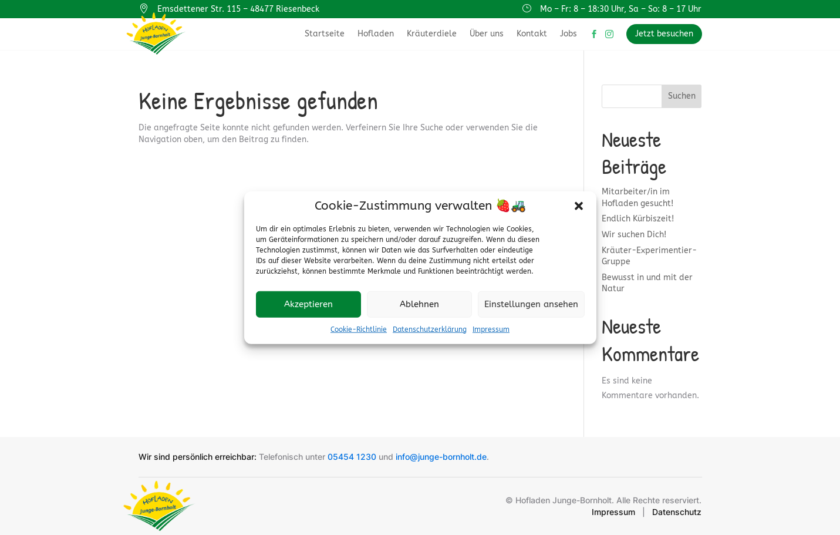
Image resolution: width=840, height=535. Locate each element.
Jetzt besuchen (664, 34)
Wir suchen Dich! (634, 235)
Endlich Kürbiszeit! (638, 219)
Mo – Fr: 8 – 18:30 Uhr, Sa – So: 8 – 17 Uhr (620, 9)
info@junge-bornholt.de (441, 457)
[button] (579, 205)
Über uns (487, 34)
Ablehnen (419, 304)
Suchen (682, 96)
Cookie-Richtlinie (358, 329)
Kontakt (532, 34)
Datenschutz (676, 512)
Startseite (325, 34)
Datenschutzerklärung (430, 329)
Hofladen (375, 34)
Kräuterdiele (432, 34)
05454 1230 (352, 457)
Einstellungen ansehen (531, 304)
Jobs (568, 34)
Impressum (491, 329)
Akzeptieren (308, 304)
